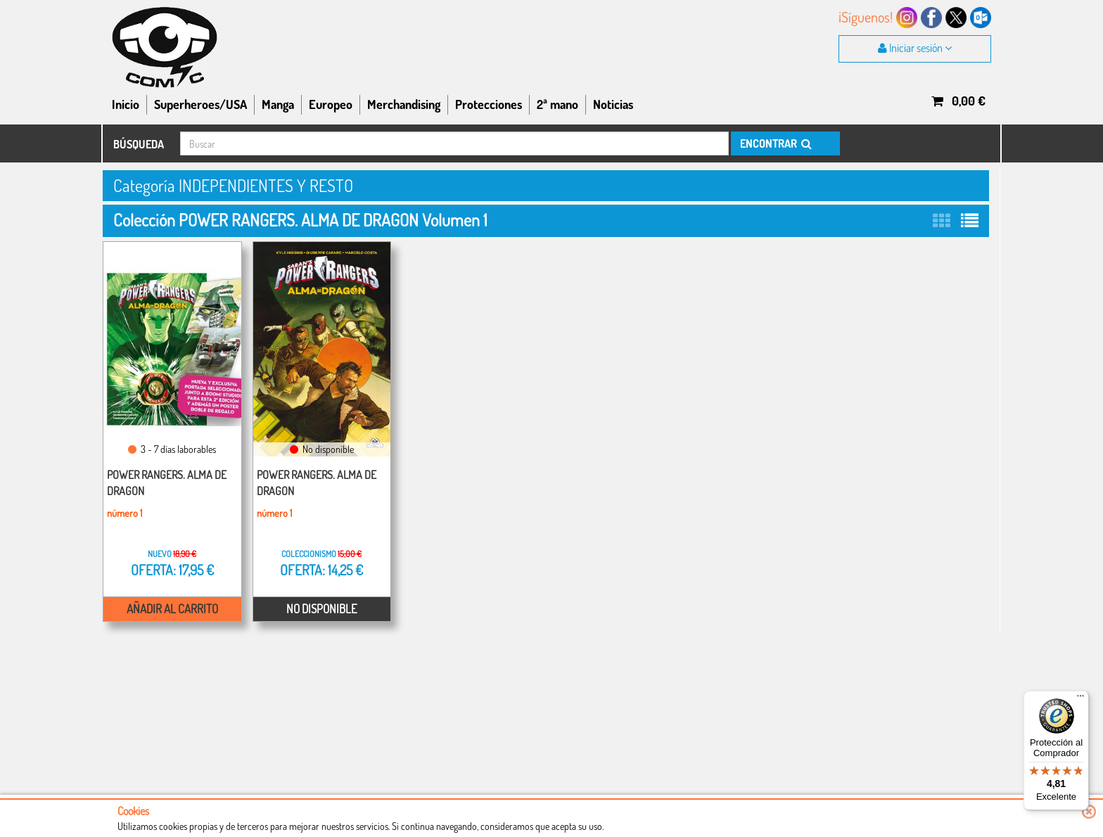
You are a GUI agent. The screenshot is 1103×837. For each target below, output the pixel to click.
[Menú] (1080, 699)
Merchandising (403, 104)
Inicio (125, 104)
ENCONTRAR (775, 143)
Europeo (330, 104)
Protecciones (488, 104)
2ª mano (557, 104)
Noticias (613, 104)
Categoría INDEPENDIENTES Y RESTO (233, 185)
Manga (278, 104)
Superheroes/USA (200, 104)
